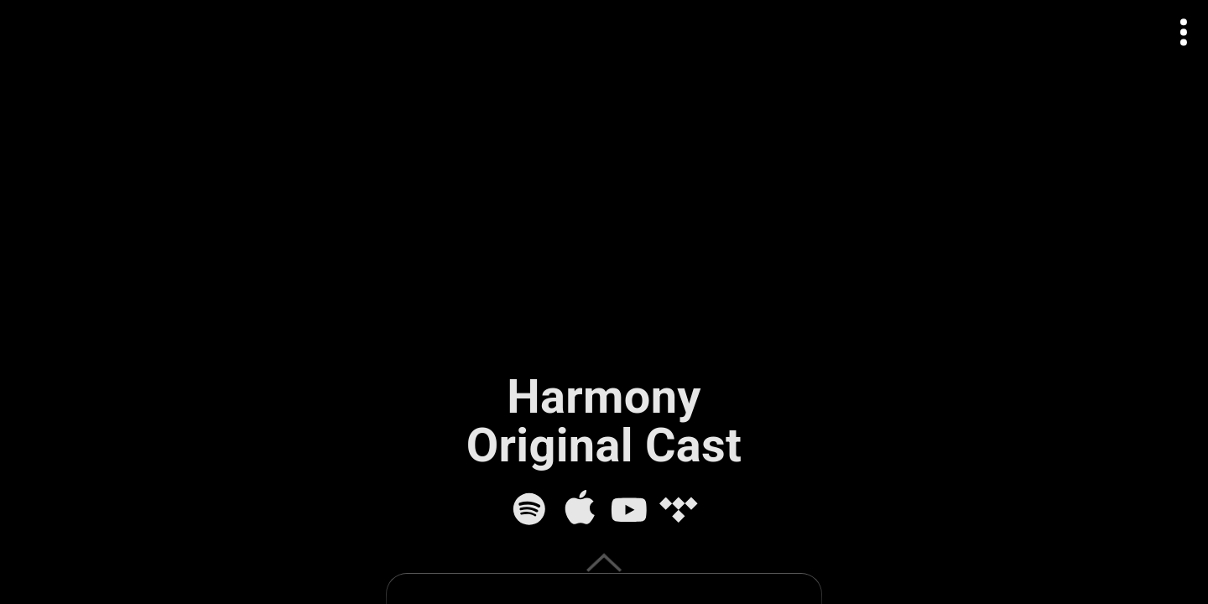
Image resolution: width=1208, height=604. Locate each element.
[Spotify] (529, 509)
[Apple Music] (579, 509)
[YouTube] (629, 509)
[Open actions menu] (1184, 32)
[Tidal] (678, 509)
